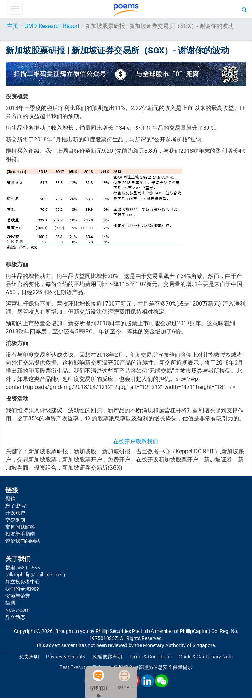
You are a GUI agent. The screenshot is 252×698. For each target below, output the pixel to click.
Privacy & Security (65, 656)
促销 (10, 498)
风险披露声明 (107, 656)
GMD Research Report (51, 26)
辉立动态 (15, 617)
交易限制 (15, 520)
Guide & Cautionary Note (206, 656)
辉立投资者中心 (22, 581)
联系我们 (147, 441)
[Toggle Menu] (14, 9)
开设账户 (15, 513)
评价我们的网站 (22, 541)
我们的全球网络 (22, 589)
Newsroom (17, 610)
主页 (12, 26)
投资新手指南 (20, 534)
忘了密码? (16, 505)
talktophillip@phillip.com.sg (35, 574)
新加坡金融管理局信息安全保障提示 (153, 667)
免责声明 (29, 656)
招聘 (10, 603)
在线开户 (124, 441)
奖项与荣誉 (17, 596)
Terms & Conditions (150, 656)
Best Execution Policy (82, 667)
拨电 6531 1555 (22, 567)
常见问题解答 (20, 527)
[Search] (244, 9)
